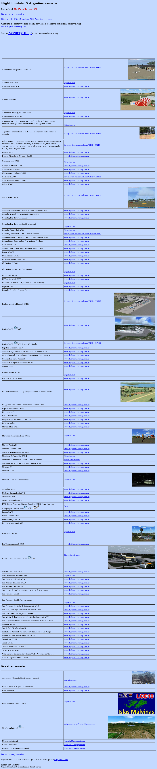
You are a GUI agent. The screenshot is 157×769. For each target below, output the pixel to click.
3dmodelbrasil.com (72, 555)
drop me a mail (61, 759)
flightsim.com (69, 82)
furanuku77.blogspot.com (74, 741)
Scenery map (20, 32)
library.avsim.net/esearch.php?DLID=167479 (82, 133)
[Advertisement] (78, 44)
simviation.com (70, 680)
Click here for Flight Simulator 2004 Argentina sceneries (26, 19)
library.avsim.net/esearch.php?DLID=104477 (82, 67)
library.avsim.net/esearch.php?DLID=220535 (82, 301)
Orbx (66, 506)
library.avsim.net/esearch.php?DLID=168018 (82, 177)
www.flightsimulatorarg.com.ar (76, 86)
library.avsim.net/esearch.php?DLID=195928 (82, 195)
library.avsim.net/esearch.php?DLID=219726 (82, 234)
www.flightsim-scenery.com (14, 26)
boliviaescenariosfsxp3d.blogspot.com (79, 724)
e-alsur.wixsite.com (72, 460)
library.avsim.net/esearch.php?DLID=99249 (82, 145)
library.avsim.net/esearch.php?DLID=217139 (82, 343)
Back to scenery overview (13, 14)
